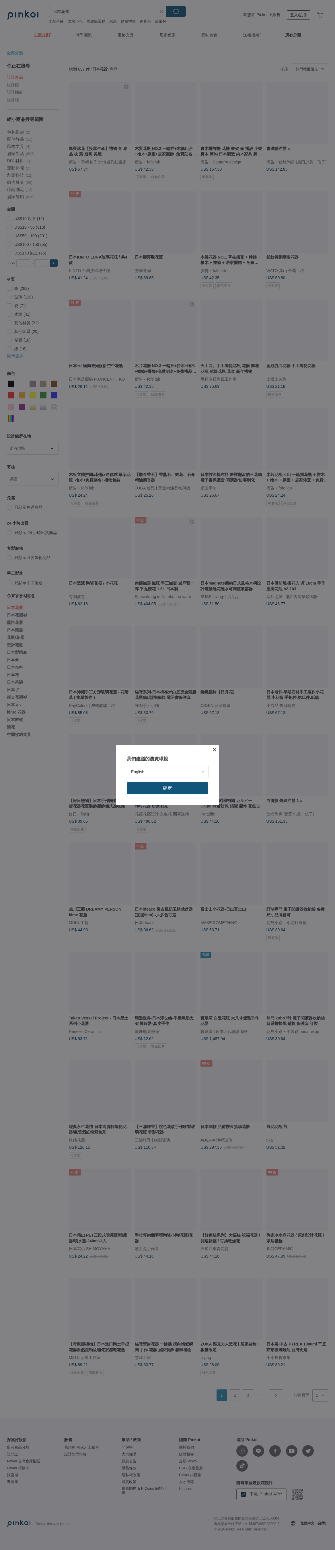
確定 (167, 788)
